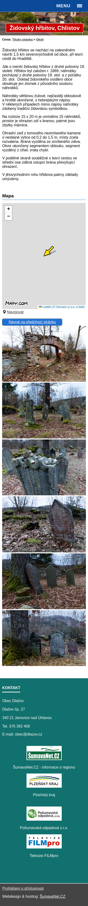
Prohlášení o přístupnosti (23, 888)
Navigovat (12, 312)
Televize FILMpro (44, 856)
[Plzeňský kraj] (44, 786)
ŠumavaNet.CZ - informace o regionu (44, 767)
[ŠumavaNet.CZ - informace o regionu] (44, 759)
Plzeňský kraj (44, 795)
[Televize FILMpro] (44, 847)
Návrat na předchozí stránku (32, 322)
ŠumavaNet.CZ (52, 896)
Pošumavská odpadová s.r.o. (44, 828)
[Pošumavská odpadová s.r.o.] (44, 819)
